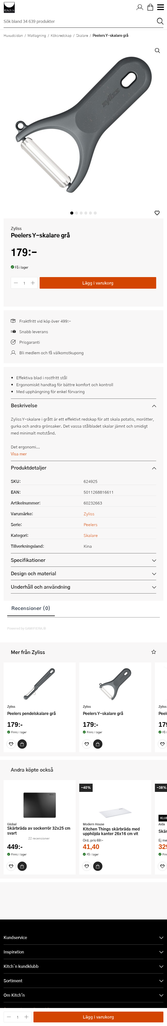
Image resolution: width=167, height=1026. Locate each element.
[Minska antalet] (16, 282)
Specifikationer (28, 560)
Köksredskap (61, 35)
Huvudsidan (13, 35)
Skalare (82, 35)
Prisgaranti (29, 342)
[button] (157, 212)
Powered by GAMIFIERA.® (26, 628)
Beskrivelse (24, 405)
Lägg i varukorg (97, 283)
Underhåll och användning (40, 586)
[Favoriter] (11, 744)
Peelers (91, 524)
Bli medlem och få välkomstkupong (51, 353)
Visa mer (19, 454)
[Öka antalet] (33, 282)
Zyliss (16, 228)
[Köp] (22, 744)
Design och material (33, 573)
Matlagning (37, 35)
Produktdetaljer (28, 467)
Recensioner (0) (31, 608)
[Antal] (24, 282)
